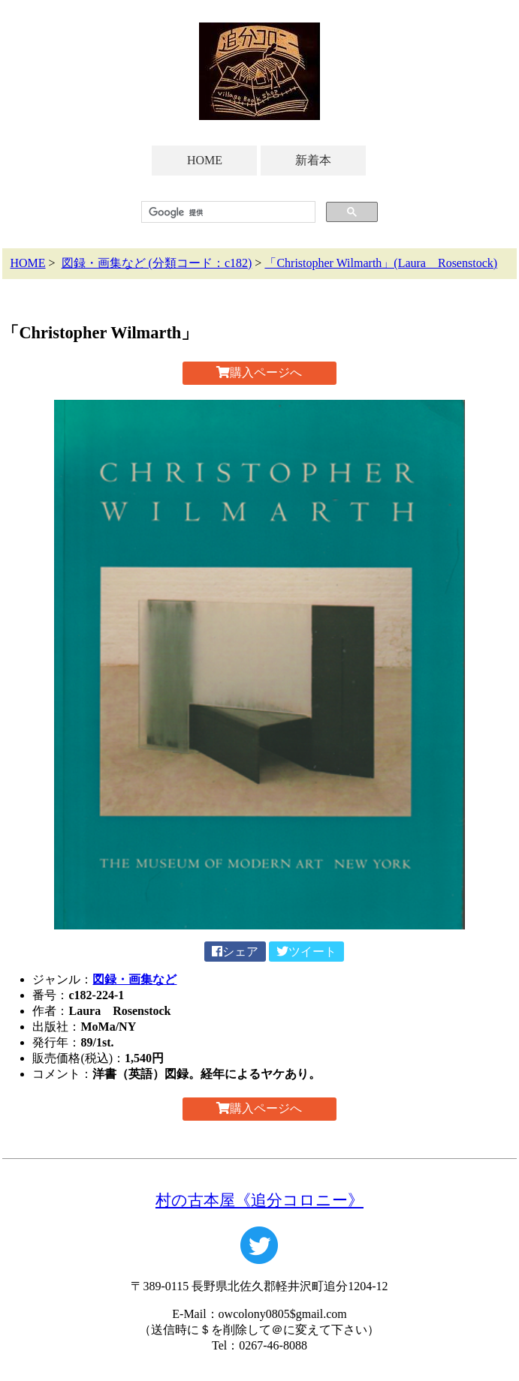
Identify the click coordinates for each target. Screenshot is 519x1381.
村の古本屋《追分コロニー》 (259, 1199)
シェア (235, 951)
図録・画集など (134, 979)
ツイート (306, 951)
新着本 (313, 160)
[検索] (226, 212)
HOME (204, 160)
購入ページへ (259, 372)
